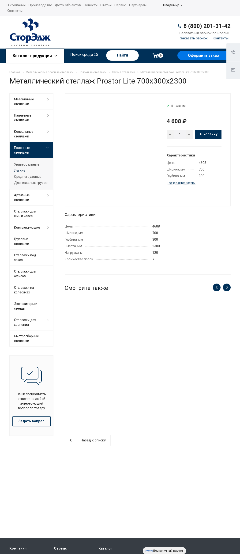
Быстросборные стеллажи (26, 338)
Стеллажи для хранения (25, 322)
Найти (122, 55)
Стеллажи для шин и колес (25, 213)
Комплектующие (27, 227)
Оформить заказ (203, 55)
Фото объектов (68, 5)
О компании (16, 5)
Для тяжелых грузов (31, 183)
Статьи (106, 5)
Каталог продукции (35, 55)
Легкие (19, 170)
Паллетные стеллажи (22, 118)
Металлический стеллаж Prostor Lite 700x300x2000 (205, 362)
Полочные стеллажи (22, 150)
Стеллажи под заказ (25, 257)
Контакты (14, 11)
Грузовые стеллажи (21, 241)
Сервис (120, 5)
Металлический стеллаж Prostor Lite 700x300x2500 (90, 362)
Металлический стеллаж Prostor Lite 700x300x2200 (147, 362)
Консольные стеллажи (23, 134)
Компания (17, 548)
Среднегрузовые (27, 177)
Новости (91, 5)
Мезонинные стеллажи (24, 101)
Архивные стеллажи (22, 197)
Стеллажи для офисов (25, 273)
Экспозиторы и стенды (25, 306)
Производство (40, 5)
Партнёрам (137, 5)
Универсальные (26, 164)
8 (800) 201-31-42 (207, 26)
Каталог (105, 548)
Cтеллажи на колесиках (24, 290)
